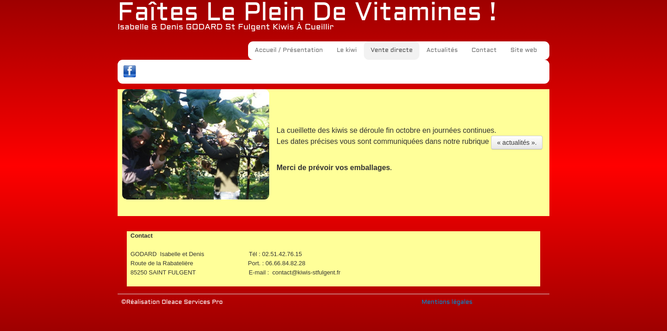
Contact (484, 50)
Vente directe (392, 50)
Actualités (442, 50)
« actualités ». (517, 142)
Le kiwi (347, 50)
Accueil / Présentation (289, 50)
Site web (523, 50)
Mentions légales (447, 302)
